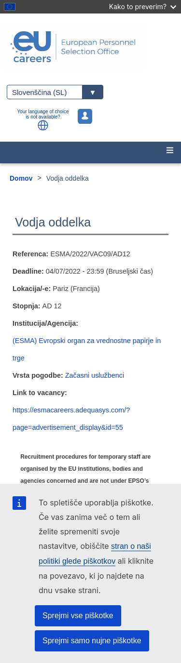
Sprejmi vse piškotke (77, 615)
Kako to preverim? (142, 6)
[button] (43, 125)
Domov (21, 178)
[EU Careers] (90, 46)
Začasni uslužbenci (94, 375)
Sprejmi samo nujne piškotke (91, 640)
